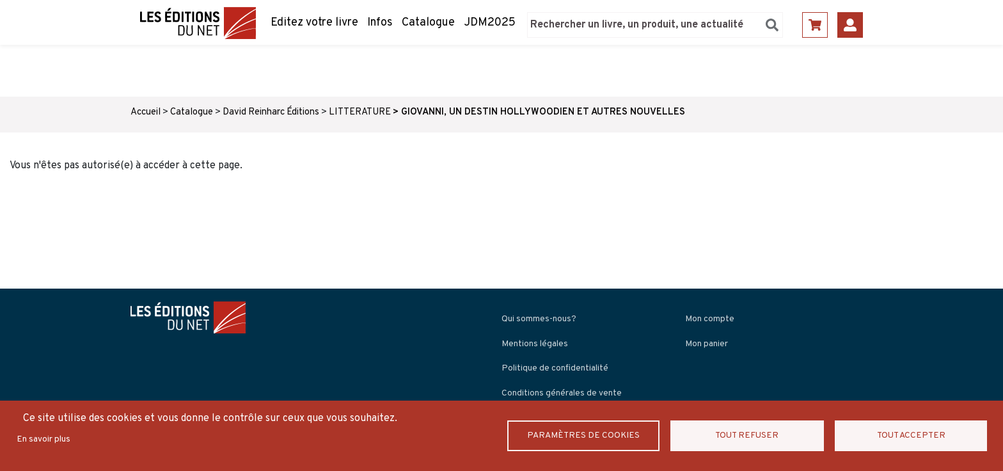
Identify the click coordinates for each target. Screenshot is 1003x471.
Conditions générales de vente (562, 393)
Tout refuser (747, 435)
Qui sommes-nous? (539, 319)
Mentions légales (535, 344)
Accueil (145, 112)
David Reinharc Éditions (271, 112)
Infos (380, 22)
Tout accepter (911, 435)
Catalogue (428, 22)
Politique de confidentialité (555, 368)
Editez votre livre (314, 22)
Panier (815, 25)
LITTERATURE (360, 112)
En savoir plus (43, 439)
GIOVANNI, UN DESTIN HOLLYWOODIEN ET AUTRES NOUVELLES (543, 112)
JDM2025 (490, 22)
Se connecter (850, 25)
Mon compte (709, 319)
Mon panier (706, 344)
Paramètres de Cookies (583, 435)
